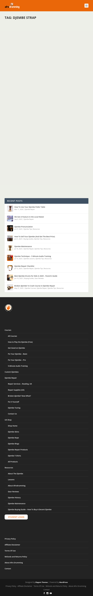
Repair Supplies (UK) (16, 390)
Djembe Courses (30, 288)
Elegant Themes (41, 582)
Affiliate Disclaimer (12, 545)
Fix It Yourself (13, 402)
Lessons (11, 479)
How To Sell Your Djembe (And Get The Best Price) (34, 236)
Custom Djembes (12, 372)
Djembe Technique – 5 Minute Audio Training (32, 256)
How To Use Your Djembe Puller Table (29, 207)
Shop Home (12, 426)
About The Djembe (15, 473)
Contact (8, 568)
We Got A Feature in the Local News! (29, 217)
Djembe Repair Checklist (24, 266)
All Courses (12, 336)
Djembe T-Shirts (14, 456)
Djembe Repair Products (18, 449)
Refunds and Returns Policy (16, 556)
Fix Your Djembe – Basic (17, 354)
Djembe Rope (13, 438)
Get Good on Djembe (16, 348)
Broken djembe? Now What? (19, 396)
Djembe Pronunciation (23, 227)
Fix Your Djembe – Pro (17, 360)
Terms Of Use (10, 551)
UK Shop (8, 420)
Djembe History (14, 497)
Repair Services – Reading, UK (20, 384)
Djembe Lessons (29, 259)
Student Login (16, 517)
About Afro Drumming (14, 562)
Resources (36, 229)
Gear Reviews (39, 278)
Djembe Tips (28, 229)
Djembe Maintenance (23, 246)
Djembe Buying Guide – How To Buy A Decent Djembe (29, 509)
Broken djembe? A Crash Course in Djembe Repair (34, 286)
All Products (13, 462)
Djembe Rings (13, 443)
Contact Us (12, 414)
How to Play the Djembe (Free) (20, 342)
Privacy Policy (10, 539)
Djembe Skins (13, 432)
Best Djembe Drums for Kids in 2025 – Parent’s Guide (35, 276)
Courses (8, 330)
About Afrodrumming (16, 485)
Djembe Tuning (14, 408)
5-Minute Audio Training (18, 366)
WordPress (63, 582)
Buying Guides (28, 239)
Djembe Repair (30, 209)
